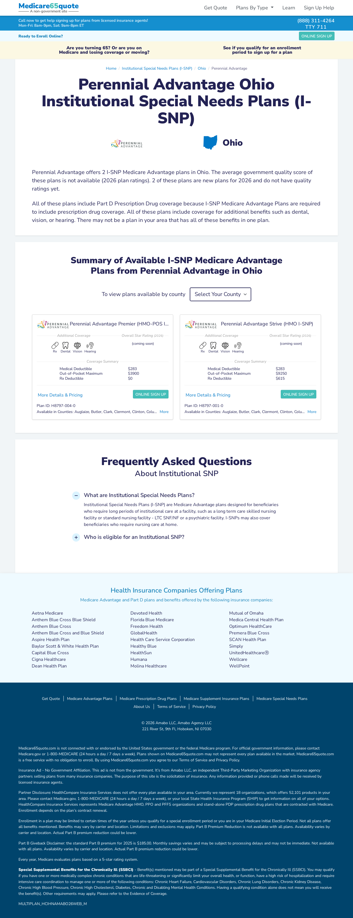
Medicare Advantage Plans (90, 698)
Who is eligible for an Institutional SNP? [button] (134, 537)
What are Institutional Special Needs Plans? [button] (139, 495)
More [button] (164, 411)
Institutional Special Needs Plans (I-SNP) (157, 68)
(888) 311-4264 (316, 20)
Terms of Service (171, 706)
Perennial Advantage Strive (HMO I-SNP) (267, 324)
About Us (141, 706)
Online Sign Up (316, 36)
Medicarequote (48, 6)
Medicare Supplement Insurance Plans (216, 698)
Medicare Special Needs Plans (281, 698)
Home (111, 68)
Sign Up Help (319, 7)
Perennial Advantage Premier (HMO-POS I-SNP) (124, 324)
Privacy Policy (204, 706)
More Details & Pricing (60, 395)
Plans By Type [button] (252, 7)
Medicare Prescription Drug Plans (148, 698)
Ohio (202, 68)
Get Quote (215, 7)
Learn (288, 7)
